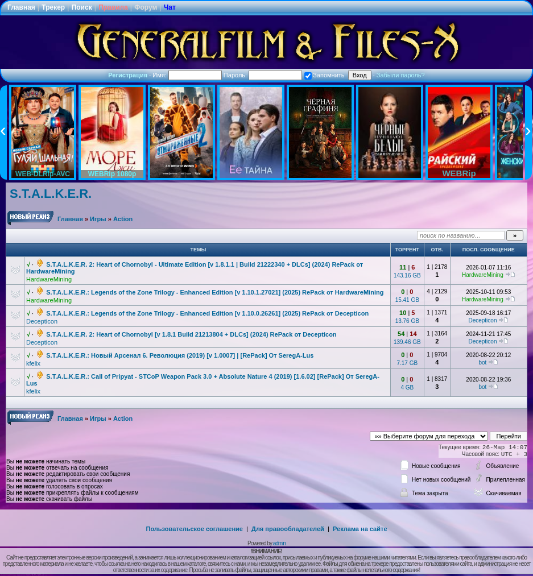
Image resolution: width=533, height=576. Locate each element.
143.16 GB (407, 275)
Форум (145, 7)
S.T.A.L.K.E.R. (51, 194)
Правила (113, 7)
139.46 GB (407, 342)
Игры (98, 219)
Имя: (187, 75)
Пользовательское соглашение (194, 528)
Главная (21, 7)
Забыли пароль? (401, 75)
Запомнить (324, 75)
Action (123, 219)
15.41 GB (407, 300)
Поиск (82, 7)
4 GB (407, 387)
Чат (170, 7)
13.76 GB (407, 321)
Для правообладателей (287, 528)
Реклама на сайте (360, 528)
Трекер (53, 7)
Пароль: (263, 75)
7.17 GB (407, 363)
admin (279, 543)
